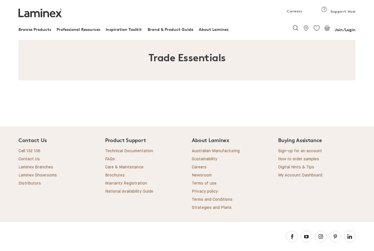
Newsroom (202, 175)
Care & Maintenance (124, 167)
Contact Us (29, 159)
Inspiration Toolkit (124, 29)
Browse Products (34, 29)
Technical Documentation (129, 151)
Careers (294, 11)
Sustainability (204, 159)
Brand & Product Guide (170, 29)
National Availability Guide (129, 191)
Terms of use (204, 183)
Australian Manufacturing (216, 151)
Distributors (29, 183)
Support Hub (338, 11)
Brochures (115, 175)
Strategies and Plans (212, 208)
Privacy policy (205, 191)
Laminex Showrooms (37, 175)
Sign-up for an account (300, 151)
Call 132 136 (29, 151)
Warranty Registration (126, 183)
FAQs (110, 159)
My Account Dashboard (300, 175)
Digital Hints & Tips (296, 167)
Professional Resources (78, 29)
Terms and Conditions (212, 200)
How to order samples (298, 159)
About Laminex (214, 29)
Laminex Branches (35, 167)
